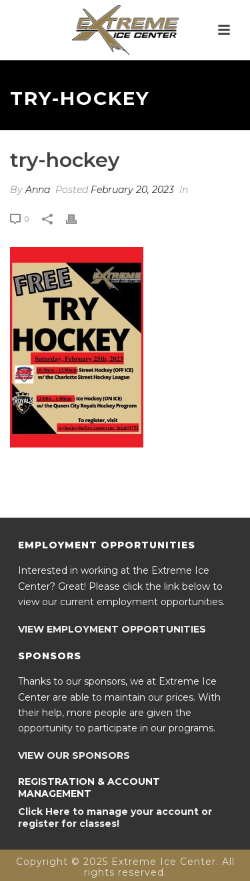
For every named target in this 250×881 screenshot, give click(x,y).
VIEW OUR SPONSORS (74, 755)
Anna (37, 190)
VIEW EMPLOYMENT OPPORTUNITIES (112, 629)
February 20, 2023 (132, 190)
